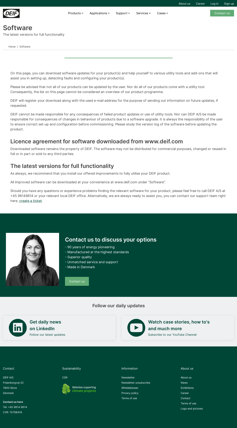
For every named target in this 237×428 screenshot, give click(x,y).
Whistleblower (129, 387)
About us (184, 3)
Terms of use (129, 398)
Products (74, 13)
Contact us (222, 13)
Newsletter (128, 377)
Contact (185, 398)
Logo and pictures (192, 408)
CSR (64, 377)
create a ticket (30, 201)
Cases (161, 13)
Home (12, 46)
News (184, 382)
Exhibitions (187, 387)
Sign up (229, 3)
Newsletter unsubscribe (135, 382)
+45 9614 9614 (17, 407)
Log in (214, 3)
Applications (98, 13)
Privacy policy (129, 393)
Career (200, 3)
